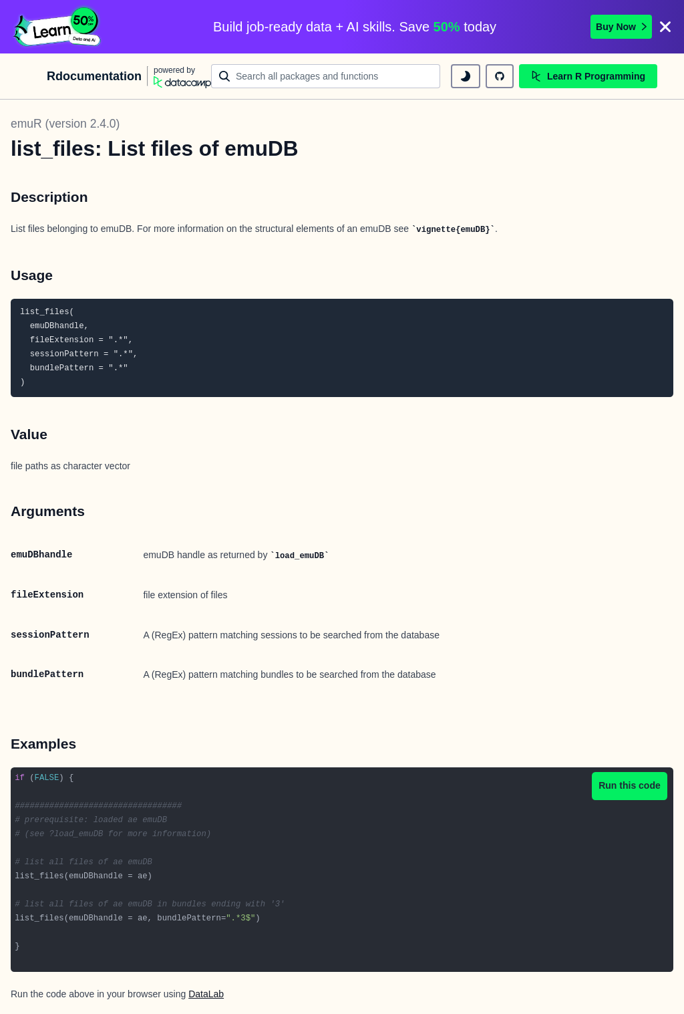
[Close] (665, 26)
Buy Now (621, 26)
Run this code (629, 785)
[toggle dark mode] (465, 76)
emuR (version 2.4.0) (65, 123)
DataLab (206, 994)
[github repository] (500, 76)
